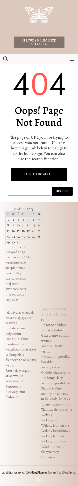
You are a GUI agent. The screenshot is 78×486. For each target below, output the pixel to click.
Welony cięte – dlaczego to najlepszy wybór (20, 360)
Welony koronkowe (55, 430)
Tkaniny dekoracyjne (56, 409)
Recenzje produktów (56, 383)
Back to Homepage (39, 174)
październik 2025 (18, 257)
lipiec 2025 (13, 273)
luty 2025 (12, 299)
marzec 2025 (14, 294)
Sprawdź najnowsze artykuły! (39, 42)
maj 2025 (11, 283)
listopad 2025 (15, 252)
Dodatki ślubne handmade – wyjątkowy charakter (20, 344)
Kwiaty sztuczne (53, 367)
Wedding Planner (36, 473)
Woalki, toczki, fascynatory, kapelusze (52, 452)
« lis (22, 247)
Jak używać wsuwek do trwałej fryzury (19, 315)
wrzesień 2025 (15, 262)
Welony (46, 415)
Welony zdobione (54, 441)
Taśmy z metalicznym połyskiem (15, 328)
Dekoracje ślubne (54, 324)
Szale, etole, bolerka (55, 399)
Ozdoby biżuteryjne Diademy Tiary (55, 375)
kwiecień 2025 (15, 289)
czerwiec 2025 (15, 278)
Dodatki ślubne (52, 330)
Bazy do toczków (53, 309)
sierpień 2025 (15, 267)
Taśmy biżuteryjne (54, 404)
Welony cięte (50, 420)
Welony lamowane (54, 436)
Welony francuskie (55, 425)
